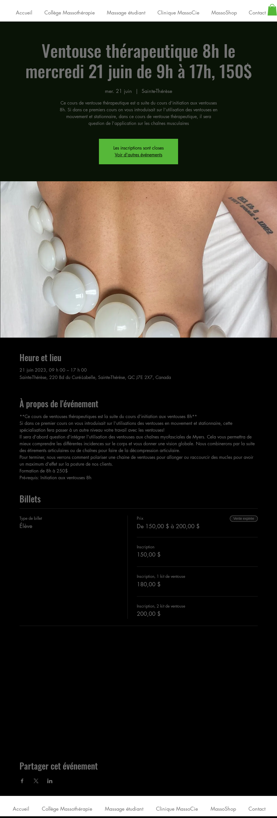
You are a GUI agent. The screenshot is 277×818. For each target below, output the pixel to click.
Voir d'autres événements (138, 155)
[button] (272, 10)
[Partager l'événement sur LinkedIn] (50, 781)
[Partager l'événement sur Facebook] (22, 781)
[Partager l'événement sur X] (36, 781)
